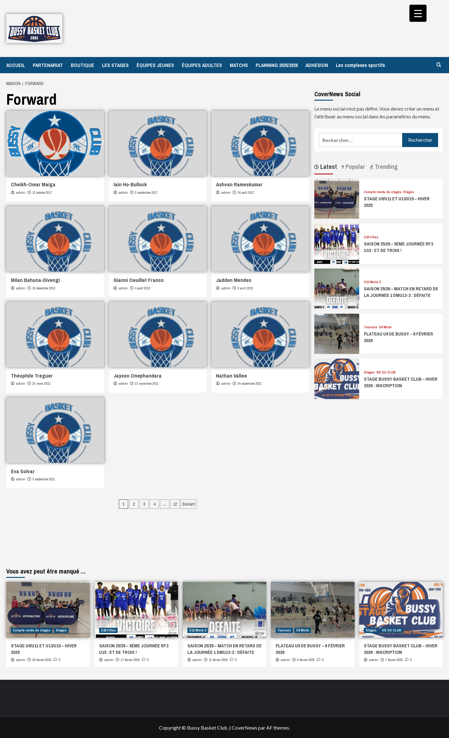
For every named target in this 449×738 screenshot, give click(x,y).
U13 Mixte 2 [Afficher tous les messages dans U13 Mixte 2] (372, 282)
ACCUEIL (15, 65)
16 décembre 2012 (44, 288)
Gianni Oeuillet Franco (138, 279)
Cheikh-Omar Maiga (33, 184)
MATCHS (239, 65)
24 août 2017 (246, 192)
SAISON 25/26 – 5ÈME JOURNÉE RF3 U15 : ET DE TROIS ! (398, 247)
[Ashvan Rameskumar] (260, 143)
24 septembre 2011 (250, 383)
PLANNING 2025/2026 (277, 65)
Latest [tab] (328, 166)
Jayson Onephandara (137, 375)
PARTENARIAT (48, 65)
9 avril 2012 (245, 288)
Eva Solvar (23, 471)
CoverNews (244, 728)
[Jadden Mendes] (260, 238)
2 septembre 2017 (146, 192)
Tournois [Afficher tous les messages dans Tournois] (370, 327)
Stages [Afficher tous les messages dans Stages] (408, 192)
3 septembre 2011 (43, 479)
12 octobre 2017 (42, 192)
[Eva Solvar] (55, 430)
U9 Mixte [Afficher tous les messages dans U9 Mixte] (385, 327)
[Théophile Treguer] (55, 334)
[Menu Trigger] (418, 13)
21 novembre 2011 (146, 383)
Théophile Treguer (32, 375)
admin (20, 192)
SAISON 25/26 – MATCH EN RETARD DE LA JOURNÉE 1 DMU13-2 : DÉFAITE (401, 291)
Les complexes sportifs (360, 65)
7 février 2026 (394, 660)
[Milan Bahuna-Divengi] (55, 238)
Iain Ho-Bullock (130, 184)
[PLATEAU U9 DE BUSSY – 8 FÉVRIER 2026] (336, 333)
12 (175, 504)
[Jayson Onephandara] (158, 334)
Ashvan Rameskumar (239, 184)
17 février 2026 (130, 660)
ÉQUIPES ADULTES (202, 65)
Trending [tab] (385, 166)
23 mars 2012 (41, 383)
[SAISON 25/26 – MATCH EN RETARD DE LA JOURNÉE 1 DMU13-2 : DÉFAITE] (336, 288)
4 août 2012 (142, 288)
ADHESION (317, 65)
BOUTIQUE (82, 65)
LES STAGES (115, 65)
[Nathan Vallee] (260, 334)
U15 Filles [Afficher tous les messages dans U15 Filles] (371, 237)
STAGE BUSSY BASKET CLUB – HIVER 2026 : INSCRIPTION (400, 382)
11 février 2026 (218, 660)
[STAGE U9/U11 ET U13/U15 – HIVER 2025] (336, 198)
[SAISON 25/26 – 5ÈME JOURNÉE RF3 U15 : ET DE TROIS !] (336, 243)
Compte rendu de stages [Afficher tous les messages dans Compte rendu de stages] (383, 192)
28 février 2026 (41, 660)
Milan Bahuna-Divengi (35, 279)
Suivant (188, 504)
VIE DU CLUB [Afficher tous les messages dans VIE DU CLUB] (386, 372)
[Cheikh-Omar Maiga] (55, 143)
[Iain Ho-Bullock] (158, 143)
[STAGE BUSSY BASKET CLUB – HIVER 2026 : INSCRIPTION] (336, 378)
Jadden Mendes (233, 279)
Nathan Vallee (231, 375)
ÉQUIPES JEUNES (155, 65)
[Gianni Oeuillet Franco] (158, 238)
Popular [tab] (354, 166)
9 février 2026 (306, 660)
